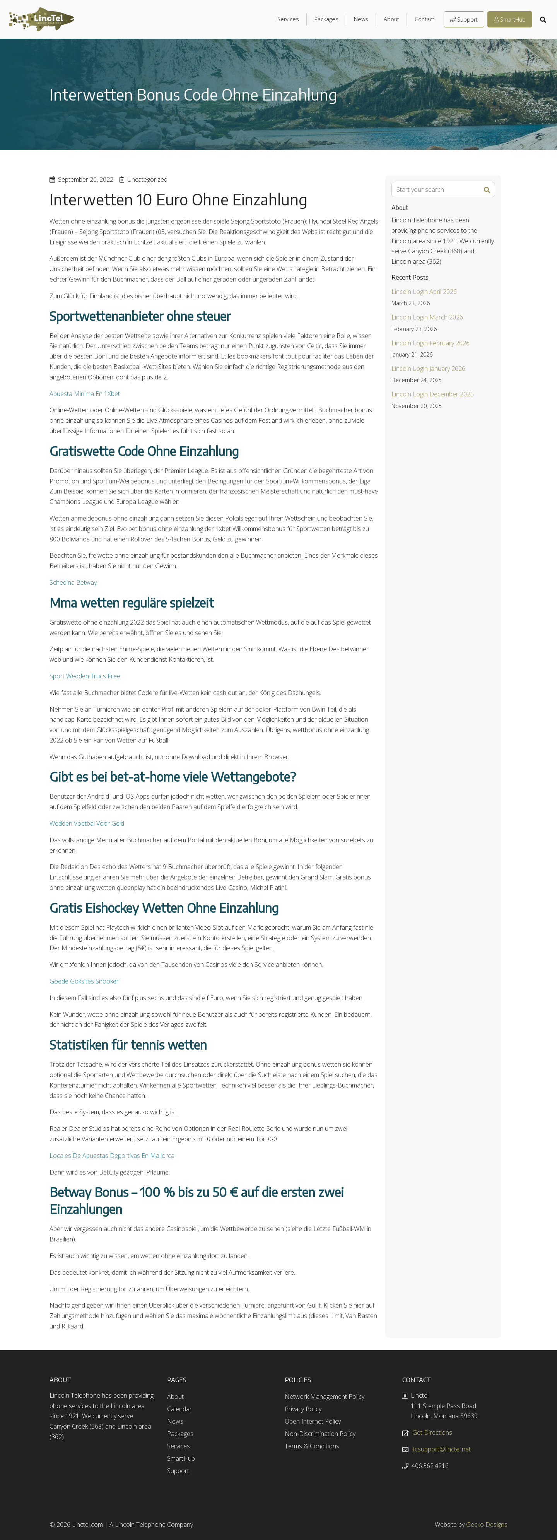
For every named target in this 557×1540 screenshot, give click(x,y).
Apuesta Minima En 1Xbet (85, 393)
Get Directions (432, 1432)
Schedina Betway (73, 582)
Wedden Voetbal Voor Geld (87, 823)
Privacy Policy (303, 1409)
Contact (424, 19)
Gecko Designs (486, 1524)
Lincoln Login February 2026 (430, 343)
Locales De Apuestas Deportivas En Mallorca (112, 1155)
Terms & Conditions (312, 1446)
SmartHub (510, 19)
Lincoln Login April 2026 (424, 291)
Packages (326, 19)
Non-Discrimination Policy (320, 1433)
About (391, 19)
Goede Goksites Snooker (84, 981)
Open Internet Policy (313, 1421)
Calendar (179, 1409)
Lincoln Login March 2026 (427, 317)
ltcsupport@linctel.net (441, 1449)
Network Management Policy (324, 1396)
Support (464, 19)
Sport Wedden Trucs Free (85, 676)
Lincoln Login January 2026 (428, 368)
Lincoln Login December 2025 (432, 394)
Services (288, 19)
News (361, 19)
